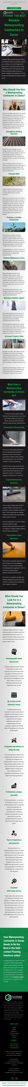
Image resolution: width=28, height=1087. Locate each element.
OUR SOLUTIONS (14, 1033)
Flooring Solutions (14, 1083)
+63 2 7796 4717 (8, 2)
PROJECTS (14, 1035)
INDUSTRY (14, 1031)
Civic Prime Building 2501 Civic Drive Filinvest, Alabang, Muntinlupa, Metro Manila (14, 1053)
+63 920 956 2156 (14, 1047)
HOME (14, 1027)
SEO (21, 1083)
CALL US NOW (14, 8)
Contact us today (18, 977)
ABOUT (14, 1029)
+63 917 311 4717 (18, 2)
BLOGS (14, 1037)
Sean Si (23, 1085)
